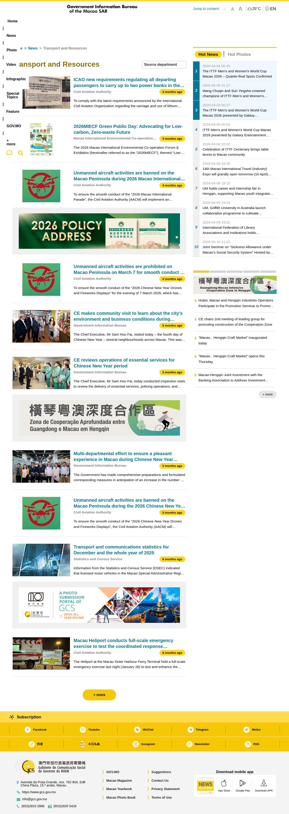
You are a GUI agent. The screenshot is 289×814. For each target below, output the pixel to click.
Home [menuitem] (22, 21)
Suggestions (161, 758)
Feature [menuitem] (162, 21)
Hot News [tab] (208, 40)
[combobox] (164, 50)
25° (256, 9)
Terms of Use (161, 784)
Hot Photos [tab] (239, 40)
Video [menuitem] (79, 21)
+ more (268, 380)
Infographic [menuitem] (103, 21)
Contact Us (160, 767)
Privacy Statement (165, 775)
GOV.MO (112, 758)
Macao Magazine (119, 767)
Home (17, 34)
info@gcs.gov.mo (34, 785)
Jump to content (206, 9)
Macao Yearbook (119, 775)
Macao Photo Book (121, 784)
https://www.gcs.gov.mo (39, 778)
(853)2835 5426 (65, 792)
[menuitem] (41, 21)
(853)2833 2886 (32, 792)
